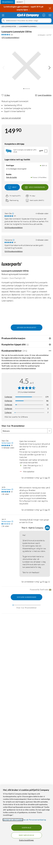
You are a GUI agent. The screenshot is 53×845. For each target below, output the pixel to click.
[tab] (8, 2)
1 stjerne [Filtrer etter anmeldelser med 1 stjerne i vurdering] (8, 412)
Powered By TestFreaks (40, 589)
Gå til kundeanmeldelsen (14, 228)
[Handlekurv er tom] (50, 15)
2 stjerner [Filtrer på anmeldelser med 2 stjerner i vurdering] (8, 408)
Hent (12, 187)
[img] (49, 68)
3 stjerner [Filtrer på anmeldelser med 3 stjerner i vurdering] (8, 404)
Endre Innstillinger (26, 840)
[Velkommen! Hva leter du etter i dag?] (28, 20)
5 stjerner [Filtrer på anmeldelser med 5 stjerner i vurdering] (8, 397)
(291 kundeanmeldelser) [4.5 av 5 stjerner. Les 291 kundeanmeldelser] (10, 38)
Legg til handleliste (43, 95)
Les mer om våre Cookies (13, 820)
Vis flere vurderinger (26, 597)
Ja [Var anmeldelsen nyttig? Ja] (41, 478)
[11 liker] (6, 95)
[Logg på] (44, 15)
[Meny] (3, 15)
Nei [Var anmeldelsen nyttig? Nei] (46, 478)
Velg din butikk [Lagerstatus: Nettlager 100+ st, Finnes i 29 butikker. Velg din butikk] (11, 177)
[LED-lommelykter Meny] (18, 26)
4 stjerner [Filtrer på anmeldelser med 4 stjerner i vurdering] (8, 401)
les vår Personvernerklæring (34, 820)
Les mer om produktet (11, 118)
